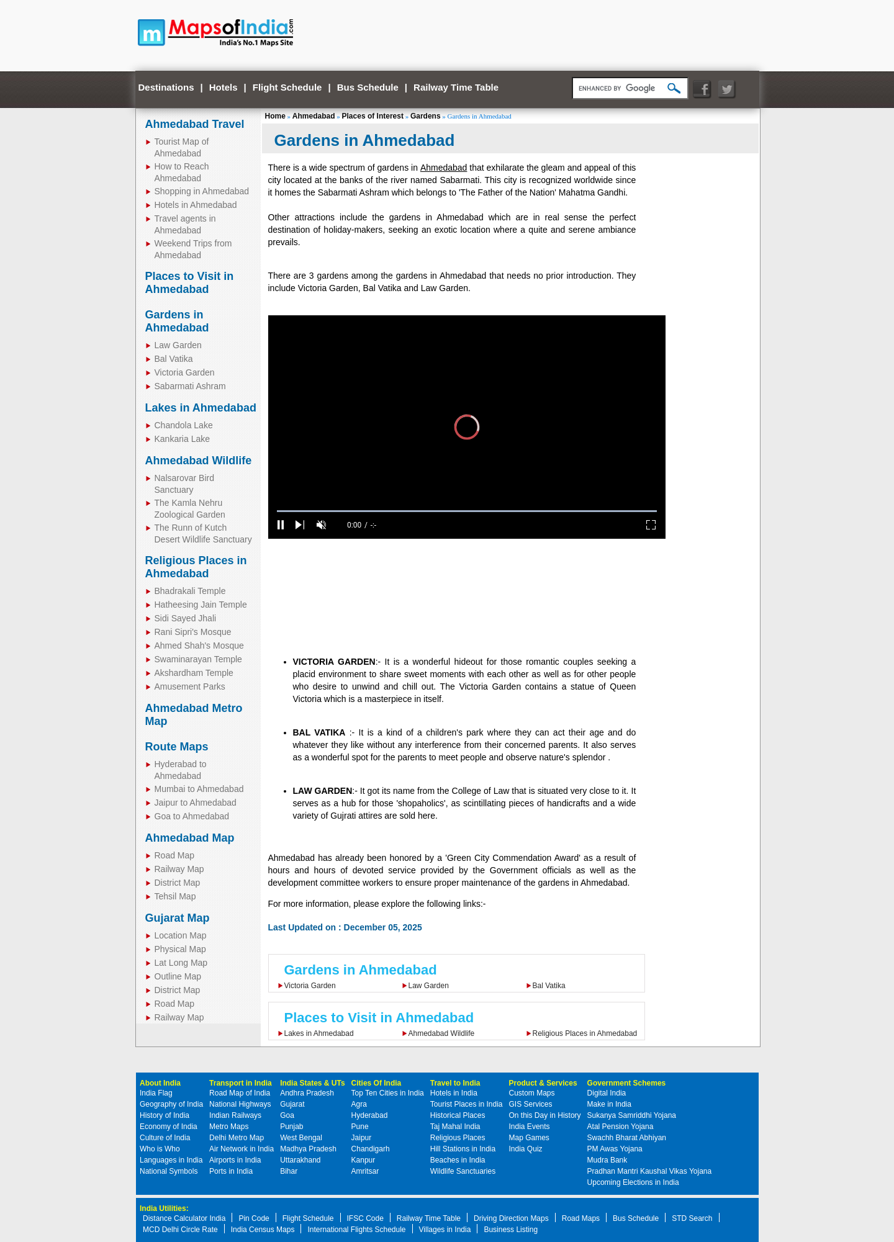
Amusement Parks (190, 686)
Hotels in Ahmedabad (196, 205)
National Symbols (168, 1171)
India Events (529, 1126)
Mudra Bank (607, 1160)
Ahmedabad (313, 116)
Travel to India (455, 1083)
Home (275, 116)
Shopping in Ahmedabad (202, 191)
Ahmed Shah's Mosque (199, 645)
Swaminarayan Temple (198, 659)
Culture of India (165, 1137)
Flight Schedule (287, 87)
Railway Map (179, 869)
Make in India (609, 1104)
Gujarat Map (177, 918)
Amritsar (365, 1171)
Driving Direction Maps (511, 1218)
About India (160, 1083)
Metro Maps (228, 1126)
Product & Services (543, 1083)
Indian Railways (235, 1115)
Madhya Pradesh (308, 1149)
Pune (360, 1126)
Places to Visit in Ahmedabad (189, 282)
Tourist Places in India (466, 1104)
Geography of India (171, 1104)
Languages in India (171, 1160)
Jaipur (361, 1137)
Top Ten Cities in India (387, 1093)
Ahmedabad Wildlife (198, 460)
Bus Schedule (368, 87)
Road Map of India (239, 1093)
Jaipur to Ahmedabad (196, 803)
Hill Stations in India (462, 1149)
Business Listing (511, 1229)
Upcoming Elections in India (633, 1182)
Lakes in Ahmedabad (200, 408)
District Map (178, 883)
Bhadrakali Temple (190, 591)
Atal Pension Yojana (620, 1126)
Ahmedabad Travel (195, 124)
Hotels (223, 87)
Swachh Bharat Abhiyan (626, 1137)
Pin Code (253, 1218)
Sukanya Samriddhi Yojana (631, 1115)
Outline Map (178, 976)
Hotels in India (453, 1093)
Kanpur (363, 1160)
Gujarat (292, 1104)
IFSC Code (365, 1218)
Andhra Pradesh (307, 1093)
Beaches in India (457, 1160)
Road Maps (581, 1218)
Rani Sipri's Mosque (193, 632)
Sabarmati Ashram (190, 386)
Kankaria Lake (182, 439)
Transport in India (240, 1083)
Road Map (175, 855)
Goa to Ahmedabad (192, 816)
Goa (287, 1115)
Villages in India (445, 1229)
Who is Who (160, 1149)
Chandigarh (370, 1149)
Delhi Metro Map (236, 1137)
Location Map (181, 935)
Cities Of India (376, 1083)
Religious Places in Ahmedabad (196, 567)
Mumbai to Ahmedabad (199, 789)
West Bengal (301, 1137)
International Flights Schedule (356, 1229)
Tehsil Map (175, 896)
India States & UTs (312, 1083)
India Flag (156, 1093)
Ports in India (231, 1171)
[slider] (467, 511)
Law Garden (178, 345)
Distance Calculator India (184, 1218)
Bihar (288, 1171)
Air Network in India (241, 1149)
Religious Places (457, 1137)
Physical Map (180, 949)
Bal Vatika (174, 359)
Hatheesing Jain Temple (201, 605)
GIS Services (531, 1104)
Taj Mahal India (455, 1126)
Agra (359, 1104)
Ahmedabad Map (190, 838)
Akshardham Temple (194, 673)
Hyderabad (369, 1115)
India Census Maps (263, 1229)
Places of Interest (373, 116)
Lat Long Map (181, 963)
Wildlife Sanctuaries (462, 1171)
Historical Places (457, 1115)
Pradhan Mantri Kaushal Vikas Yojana (649, 1171)
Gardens (425, 116)
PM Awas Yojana (615, 1149)
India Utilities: (164, 1208)
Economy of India (168, 1126)
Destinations (166, 87)
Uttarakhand (300, 1160)
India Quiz (526, 1149)
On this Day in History (545, 1115)
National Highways (240, 1104)
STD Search (692, 1218)
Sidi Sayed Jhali (186, 618)
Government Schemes (626, 1083)
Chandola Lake (184, 425)
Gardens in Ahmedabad (177, 321)
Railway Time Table (456, 87)
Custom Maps (532, 1093)
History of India (164, 1115)
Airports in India (235, 1160)
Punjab (291, 1126)
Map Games (529, 1137)
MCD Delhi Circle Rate (180, 1229)
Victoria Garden (185, 372)
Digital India (606, 1093)
